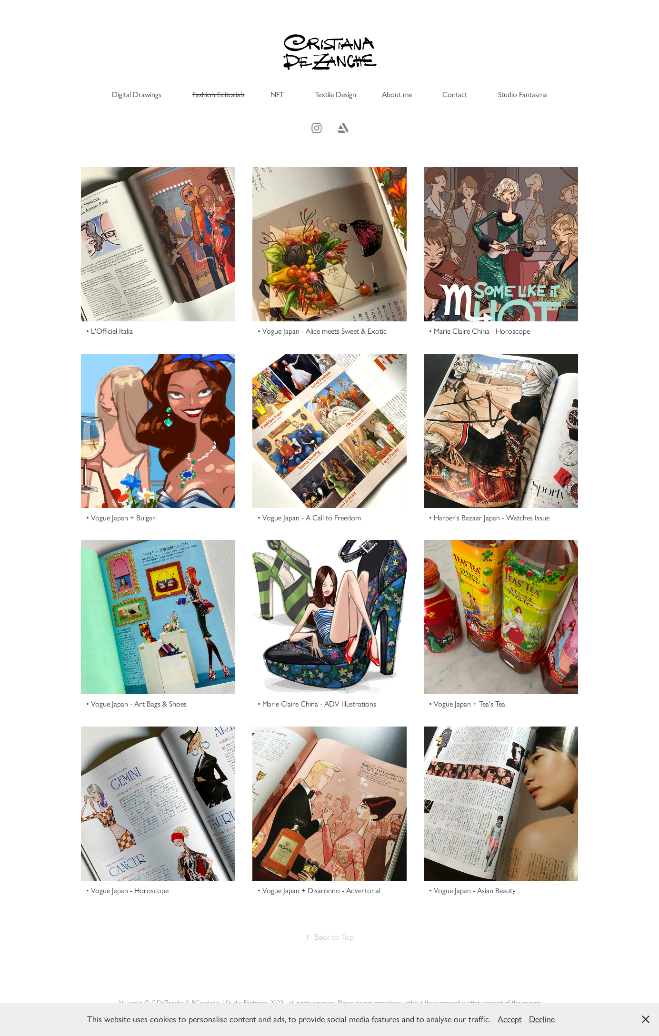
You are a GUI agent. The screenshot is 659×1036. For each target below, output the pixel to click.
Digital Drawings (136, 94)
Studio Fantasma (522, 94)
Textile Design (335, 94)
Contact (454, 94)
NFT (277, 94)
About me (397, 94)
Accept (510, 1019)
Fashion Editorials (218, 94)
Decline (542, 1019)
